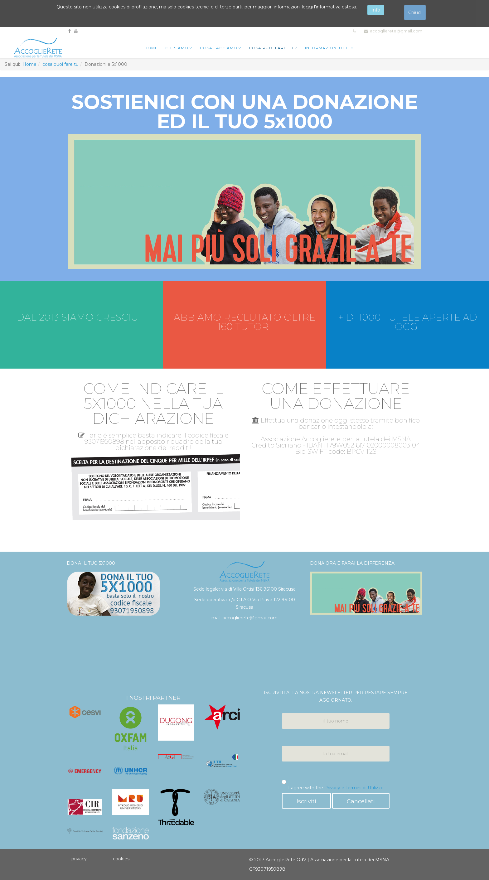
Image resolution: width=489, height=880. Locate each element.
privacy (79, 859)
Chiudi (415, 12)
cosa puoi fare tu (271, 48)
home (151, 48)
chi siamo (176, 48)
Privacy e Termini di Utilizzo (354, 788)
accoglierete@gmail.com (396, 31)
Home (29, 64)
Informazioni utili (327, 48)
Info (375, 10)
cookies (121, 859)
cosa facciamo (218, 48)
